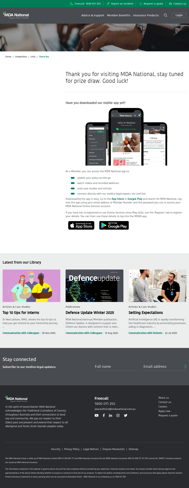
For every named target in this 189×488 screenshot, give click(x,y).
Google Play (135, 199)
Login (179, 15)
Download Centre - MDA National (81, 477)
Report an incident (120, 3)
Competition (21, 56)
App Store (118, 199)
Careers (162, 406)
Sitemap (133, 449)
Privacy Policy (71, 449)
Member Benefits (118, 15)
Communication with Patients (145, 333)
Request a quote (151, 3)
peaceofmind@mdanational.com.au (115, 409)
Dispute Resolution (114, 449)
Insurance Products (146, 15)
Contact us (177, 3)
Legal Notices (91, 449)
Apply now (164, 411)
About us (163, 397)
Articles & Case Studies (16, 307)
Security (55, 449)
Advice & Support (92, 15)
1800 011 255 (105, 403)
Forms (8, 56)
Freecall (85, 4)
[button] (92, 15)
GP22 (33, 56)
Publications (73, 307)
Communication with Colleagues (21, 333)
